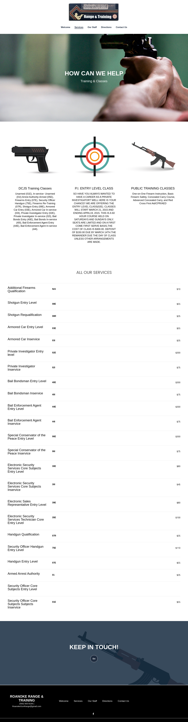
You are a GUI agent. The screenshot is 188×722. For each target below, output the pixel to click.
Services (79, 700)
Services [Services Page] (78, 27)
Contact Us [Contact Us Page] (121, 27)
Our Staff (93, 700)
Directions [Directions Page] (106, 27)
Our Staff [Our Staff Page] (92, 27)
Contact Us (124, 700)
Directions (108, 700)
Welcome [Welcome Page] (65, 27)
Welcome (64, 700)
